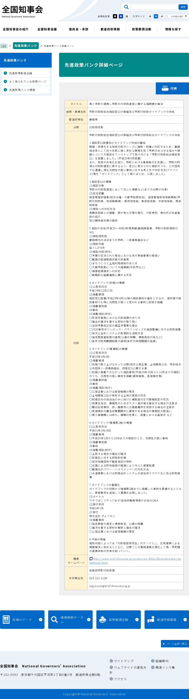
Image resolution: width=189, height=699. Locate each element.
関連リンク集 (165, 667)
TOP (3, 45)
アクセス (120, 679)
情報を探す (173, 29)
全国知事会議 (47, 29)
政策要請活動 (142, 29)
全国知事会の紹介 (16, 29)
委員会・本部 (79, 29)
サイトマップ (124, 661)
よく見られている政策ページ (28, 81)
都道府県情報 (110, 29)
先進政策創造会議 (20, 73)
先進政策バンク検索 (22, 90)
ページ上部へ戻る (176, 644)
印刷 (174, 88)
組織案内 (162, 661)
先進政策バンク (25, 45)
